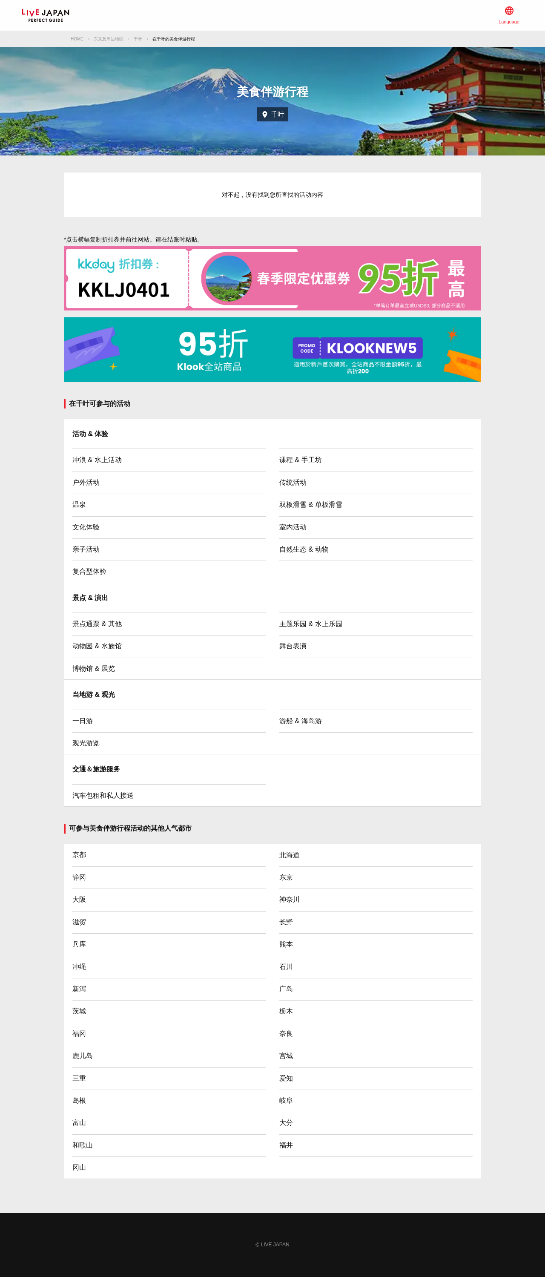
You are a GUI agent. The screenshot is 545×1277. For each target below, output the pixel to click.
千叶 (138, 39)
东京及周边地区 (108, 39)
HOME (77, 39)
